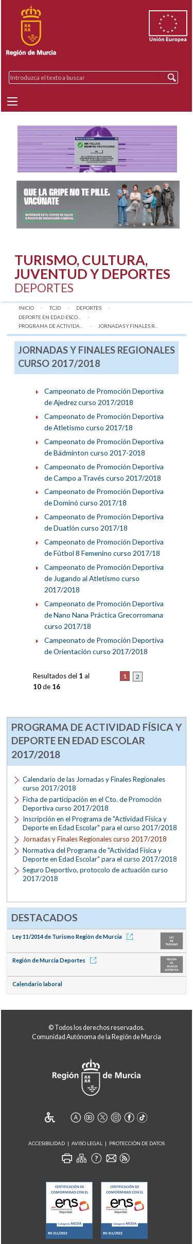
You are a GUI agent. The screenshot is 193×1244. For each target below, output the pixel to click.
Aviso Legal (87, 1143)
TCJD (55, 308)
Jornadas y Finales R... (128, 326)
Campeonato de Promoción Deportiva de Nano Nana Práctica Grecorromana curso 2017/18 (104, 614)
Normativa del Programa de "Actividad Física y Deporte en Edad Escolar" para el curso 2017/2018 (100, 854)
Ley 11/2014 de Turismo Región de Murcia (74, 936)
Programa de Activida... (51, 326)
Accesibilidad (46, 1143)
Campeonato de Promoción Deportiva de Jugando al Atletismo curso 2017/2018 (104, 578)
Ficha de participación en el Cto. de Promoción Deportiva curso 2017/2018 (92, 803)
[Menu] (12, 101)
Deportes (88, 308)
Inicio (26, 308)
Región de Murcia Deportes (56, 960)
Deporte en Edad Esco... (50, 317)
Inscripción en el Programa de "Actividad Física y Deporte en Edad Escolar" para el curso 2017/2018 (100, 823)
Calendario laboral (37, 983)
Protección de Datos (137, 1143)
